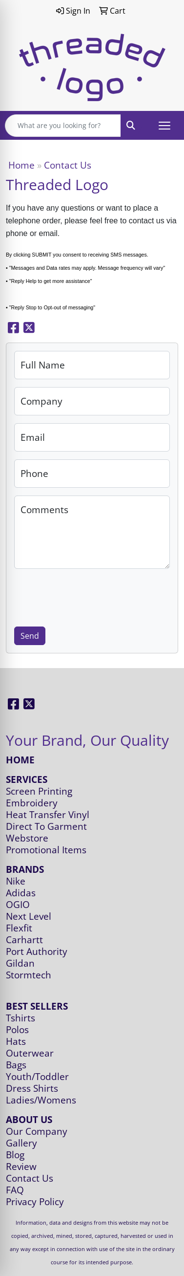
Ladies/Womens (41, 1100)
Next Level (28, 916)
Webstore (27, 838)
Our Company (36, 1131)
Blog (15, 1154)
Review (21, 1166)
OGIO (18, 904)
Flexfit (19, 928)
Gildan (20, 963)
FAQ (15, 1190)
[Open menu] (164, 125)
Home (21, 165)
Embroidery (32, 803)
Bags (16, 1065)
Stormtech (28, 975)
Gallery (21, 1143)
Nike (15, 881)
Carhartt (24, 939)
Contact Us (29, 1178)
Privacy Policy (35, 1201)
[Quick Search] (63, 125)
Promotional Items (46, 849)
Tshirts (20, 1018)
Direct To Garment (46, 826)
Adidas (21, 893)
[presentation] (88, 596)
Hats (16, 1041)
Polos (17, 1029)
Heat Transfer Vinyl (47, 814)
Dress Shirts (32, 1088)
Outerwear (30, 1053)
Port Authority (36, 951)
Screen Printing (39, 791)
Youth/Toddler (37, 1076)
